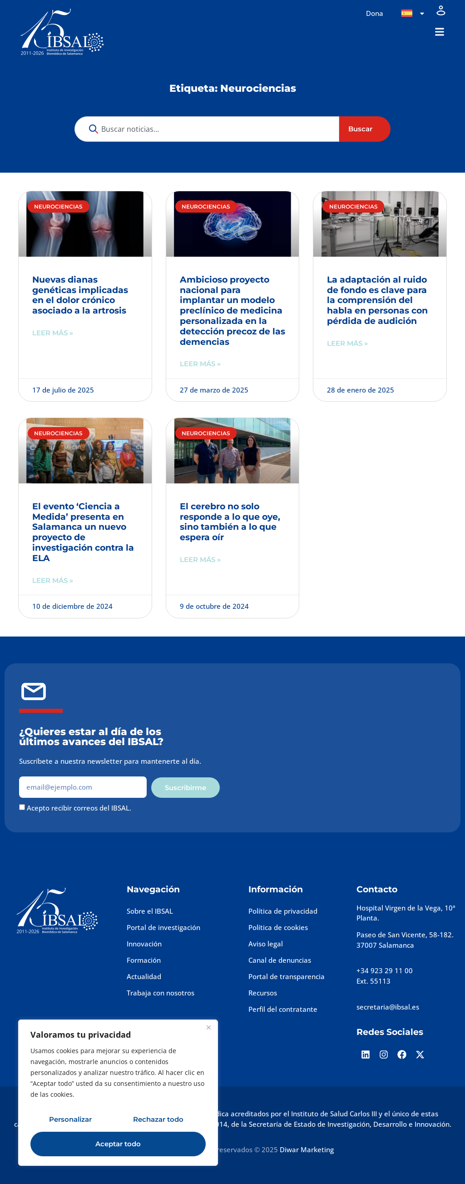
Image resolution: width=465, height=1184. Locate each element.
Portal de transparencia (286, 976)
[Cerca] (208, 1027)
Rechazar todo (158, 1119)
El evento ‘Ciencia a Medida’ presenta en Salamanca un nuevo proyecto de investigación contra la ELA (83, 532)
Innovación (144, 943)
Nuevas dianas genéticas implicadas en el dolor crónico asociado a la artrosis (80, 295)
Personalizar (70, 1119)
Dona (374, 13)
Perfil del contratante (282, 1009)
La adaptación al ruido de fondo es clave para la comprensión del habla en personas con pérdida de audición (377, 300)
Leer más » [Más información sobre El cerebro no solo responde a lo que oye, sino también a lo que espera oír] (200, 559)
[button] (439, 32)
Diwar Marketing (307, 1149)
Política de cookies (278, 927)
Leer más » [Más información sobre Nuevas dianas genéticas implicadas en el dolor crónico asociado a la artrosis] (52, 332)
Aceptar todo (118, 1143)
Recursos (262, 992)
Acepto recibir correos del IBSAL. (79, 807)
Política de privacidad (282, 910)
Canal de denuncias (279, 960)
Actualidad (144, 976)
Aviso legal (265, 943)
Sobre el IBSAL (150, 910)
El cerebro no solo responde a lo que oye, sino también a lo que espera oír (230, 521)
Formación (144, 960)
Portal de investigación (163, 927)
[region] (118, 1093)
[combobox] (206, 129)
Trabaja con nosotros (160, 992)
